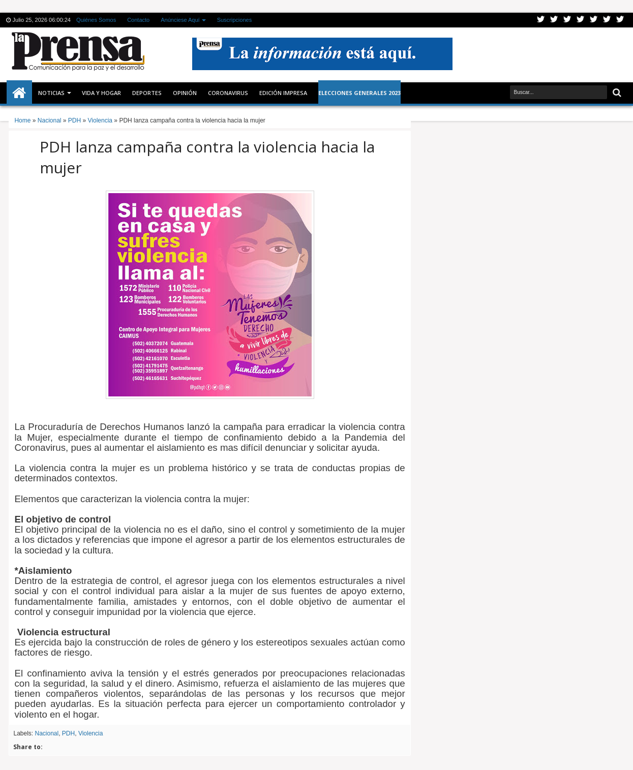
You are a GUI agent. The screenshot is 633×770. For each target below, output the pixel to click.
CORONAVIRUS (228, 93)
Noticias (51, 93)
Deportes (147, 93)
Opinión (185, 93)
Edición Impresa (283, 93)
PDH (68, 733)
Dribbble (607, 20)
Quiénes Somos (96, 20)
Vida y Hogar (101, 93)
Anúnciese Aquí (180, 20)
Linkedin (593, 20)
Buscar (616, 92)
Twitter (541, 20)
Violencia (90, 733)
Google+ (567, 20)
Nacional (46, 733)
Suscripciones (234, 20)
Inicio (19, 93)
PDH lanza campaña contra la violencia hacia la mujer (207, 157)
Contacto (138, 20)
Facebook (554, 20)
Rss (580, 20)
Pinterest (620, 20)
